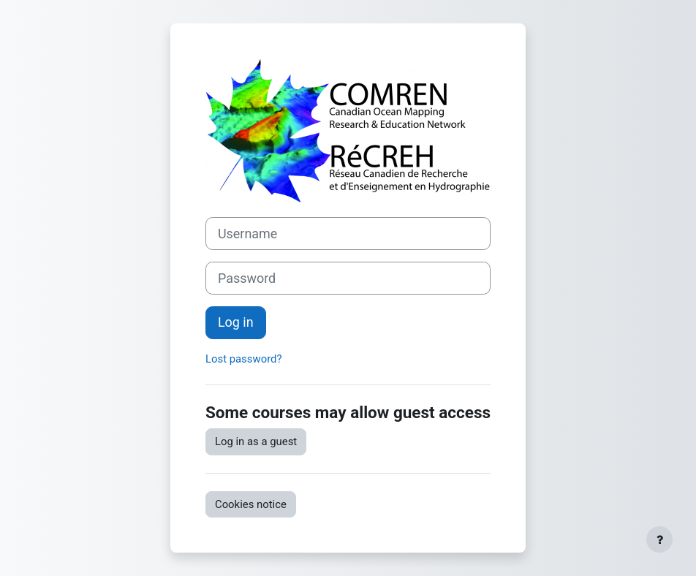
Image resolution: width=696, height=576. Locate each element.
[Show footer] (659, 539)
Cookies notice (251, 504)
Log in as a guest (256, 441)
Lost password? (243, 358)
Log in (236, 322)
